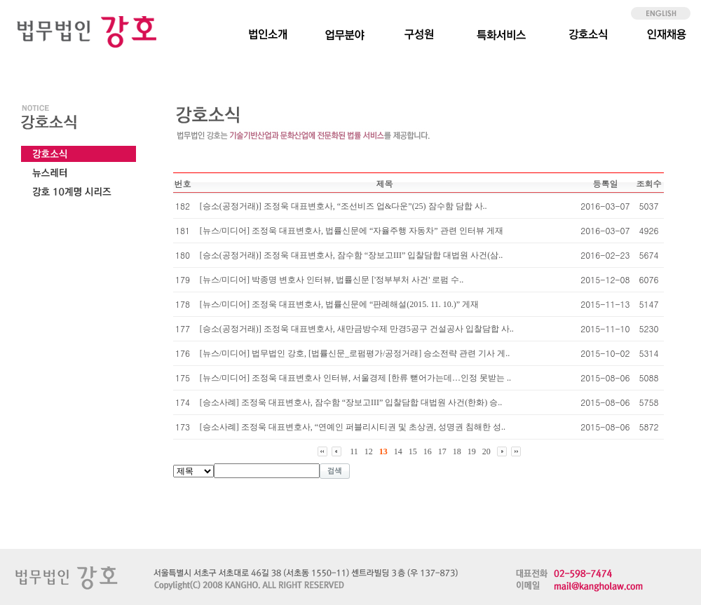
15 (413, 451)
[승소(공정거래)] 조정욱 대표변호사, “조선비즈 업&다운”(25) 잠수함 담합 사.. (343, 206)
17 (442, 451)
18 (457, 451)
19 (472, 451)
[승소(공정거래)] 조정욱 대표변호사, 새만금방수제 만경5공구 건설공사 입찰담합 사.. (357, 329)
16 (427, 451)
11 (354, 451)
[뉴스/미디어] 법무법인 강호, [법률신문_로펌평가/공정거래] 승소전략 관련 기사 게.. (355, 353)
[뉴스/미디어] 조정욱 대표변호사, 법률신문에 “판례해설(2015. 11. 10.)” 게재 (339, 304)
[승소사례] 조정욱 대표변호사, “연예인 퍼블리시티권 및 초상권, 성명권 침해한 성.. (352, 427)
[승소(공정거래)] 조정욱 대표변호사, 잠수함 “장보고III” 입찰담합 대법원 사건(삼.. (351, 255)
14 (398, 451)
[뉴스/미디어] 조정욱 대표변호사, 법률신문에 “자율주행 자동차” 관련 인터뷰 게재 (351, 231)
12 (369, 451)
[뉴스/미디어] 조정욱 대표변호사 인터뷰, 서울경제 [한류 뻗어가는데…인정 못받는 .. (355, 378)
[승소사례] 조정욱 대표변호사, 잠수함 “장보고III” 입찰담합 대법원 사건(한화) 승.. (351, 402)
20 (486, 451)
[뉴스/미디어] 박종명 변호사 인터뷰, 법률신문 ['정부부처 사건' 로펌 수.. (332, 280)
